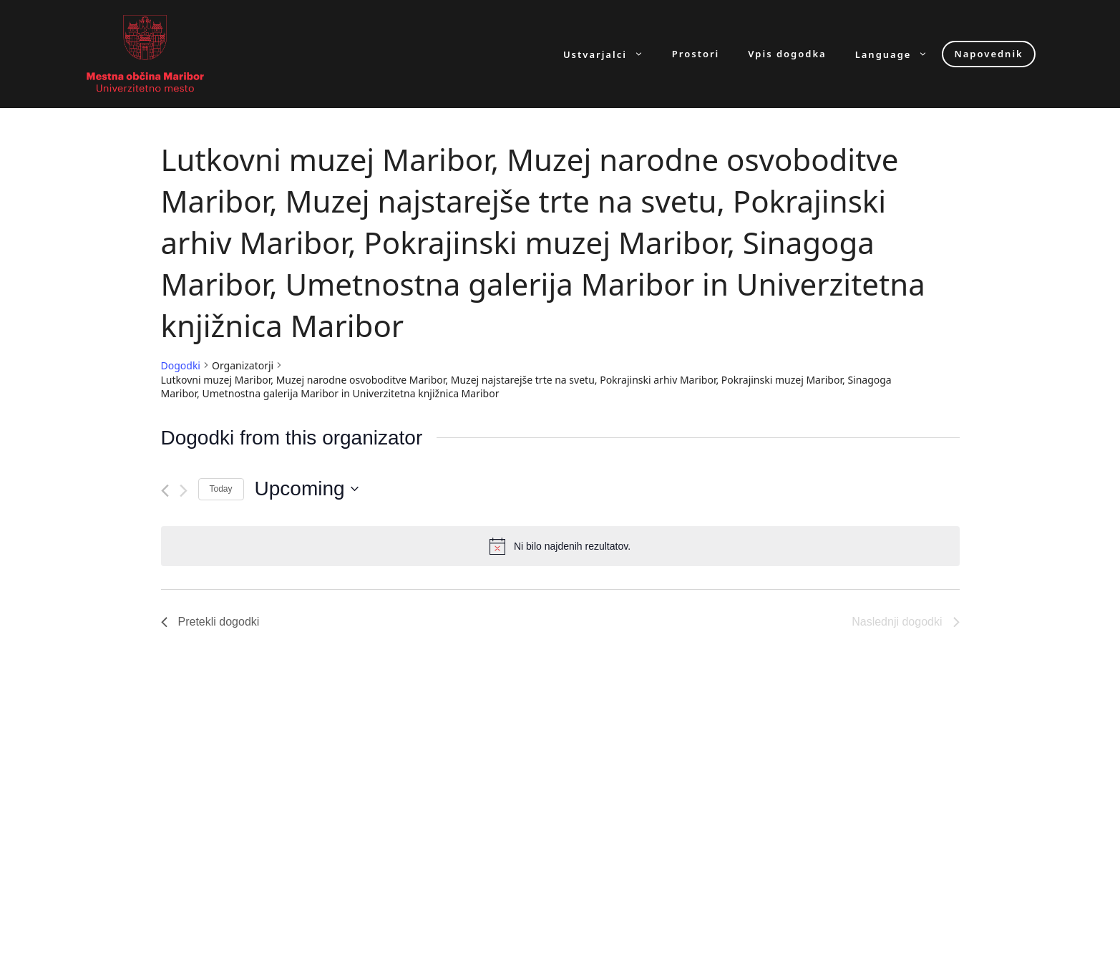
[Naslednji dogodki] (184, 490)
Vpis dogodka (787, 54)
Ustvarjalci (610, 54)
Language (899, 54)
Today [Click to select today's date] (221, 489)
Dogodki (180, 365)
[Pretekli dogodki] (165, 490)
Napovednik (988, 53)
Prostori (695, 54)
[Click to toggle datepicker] (307, 489)
